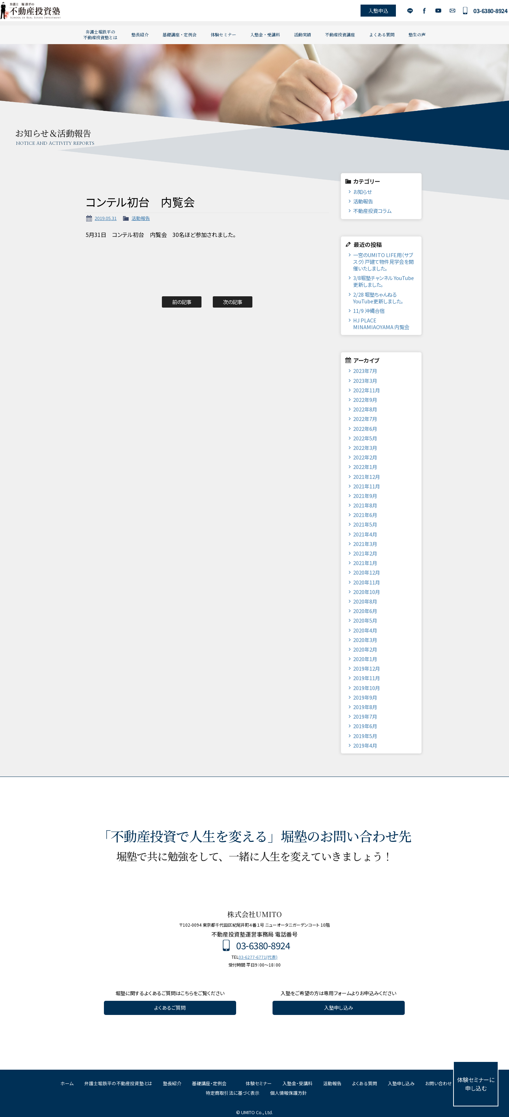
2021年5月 (365, 524)
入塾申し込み (338, 1007)
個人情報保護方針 (288, 1092)
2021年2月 (365, 553)
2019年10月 (366, 687)
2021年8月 (365, 505)
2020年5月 (365, 620)
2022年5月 (365, 438)
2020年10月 (366, 591)
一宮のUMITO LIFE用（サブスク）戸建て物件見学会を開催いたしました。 (383, 261)
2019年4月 (365, 745)
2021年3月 (365, 543)
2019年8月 (365, 706)
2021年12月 (366, 476)
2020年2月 (365, 649)
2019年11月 (366, 678)
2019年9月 (365, 697)
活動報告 (140, 218)
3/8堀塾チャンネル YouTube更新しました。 (383, 281)
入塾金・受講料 (265, 34)
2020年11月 (366, 582)
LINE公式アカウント (401, 12)
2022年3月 (365, 447)
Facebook (415, 12)
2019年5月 (365, 735)
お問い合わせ (443, 12)
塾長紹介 (139, 34)
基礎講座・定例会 (180, 34)
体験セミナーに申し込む (476, 1083)
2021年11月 (366, 486)
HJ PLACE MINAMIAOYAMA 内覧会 (381, 323)
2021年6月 (365, 514)
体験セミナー (223, 34)
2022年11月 (366, 390)
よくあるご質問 (170, 1007)
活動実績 (302, 34)
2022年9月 (365, 399)
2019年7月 (365, 716)
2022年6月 (365, 428)
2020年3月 (365, 639)
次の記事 (232, 301)
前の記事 (182, 301)
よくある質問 (381, 34)
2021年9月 (365, 495)
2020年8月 (365, 601)
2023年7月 (365, 370)
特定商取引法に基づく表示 (232, 1092)
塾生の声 (417, 34)
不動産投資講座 (340, 34)
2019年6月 (365, 726)
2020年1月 (365, 658)
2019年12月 (366, 668)
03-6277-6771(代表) (258, 957)
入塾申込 (369, 12)
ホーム (67, 1083)
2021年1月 (365, 562)
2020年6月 (365, 610)
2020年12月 (366, 572)
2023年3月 (365, 380)
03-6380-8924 (481, 12)
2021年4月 (365, 534)
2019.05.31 (106, 218)
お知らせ (362, 191)
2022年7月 (365, 418)
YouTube (429, 12)
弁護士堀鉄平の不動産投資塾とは (100, 34)
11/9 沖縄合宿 (369, 310)
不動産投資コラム (372, 210)
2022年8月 (365, 409)
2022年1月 (365, 466)
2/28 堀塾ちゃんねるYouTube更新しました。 (378, 297)
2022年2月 (365, 457)
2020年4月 (365, 630)
